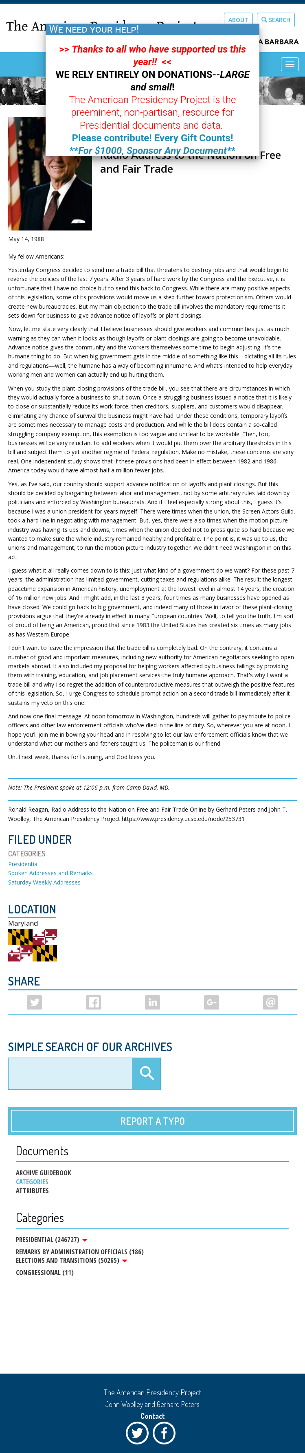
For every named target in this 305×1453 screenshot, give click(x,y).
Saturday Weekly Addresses (44, 882)
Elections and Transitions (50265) (71, 1261)
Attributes (32, 1190)
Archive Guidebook (43, 1172)
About (238, 20)
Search (275, 20)
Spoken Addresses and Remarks (50, 873)
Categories (32, 1181)
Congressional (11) (45, 1274)
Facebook (166, 1435)
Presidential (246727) (52, 1239)
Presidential (23, 864)
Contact (152, 1415)
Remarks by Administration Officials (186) (80, 1252)
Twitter (139, 1435)
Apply (146, 1074)
